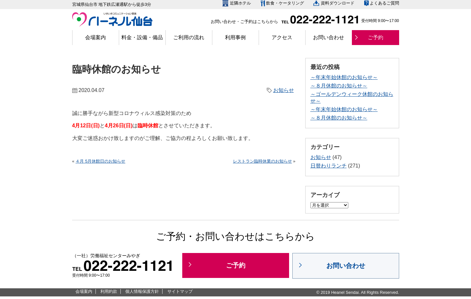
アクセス (282, 37)
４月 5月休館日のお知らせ (100, 161)
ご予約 (375, 37)
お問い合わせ (328, 37)
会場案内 (95, 37)
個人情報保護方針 (142, 291)
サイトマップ (180, 291)
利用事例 (235, 37)
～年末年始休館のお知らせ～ (344, 77)
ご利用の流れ (188, 37)
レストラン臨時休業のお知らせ (262, 161)
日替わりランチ (328, 165)
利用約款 (108, 291)
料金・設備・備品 (142, 37)
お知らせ (283, 90)
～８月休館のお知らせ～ (338, 85)
